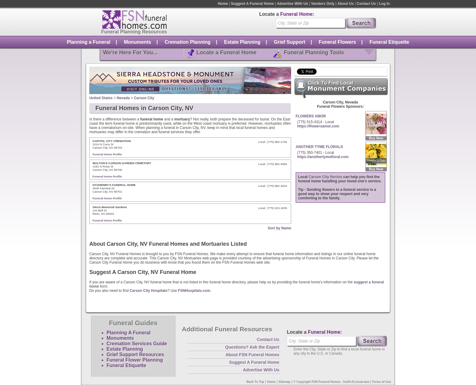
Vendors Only (323, 4)
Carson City (144, 98)
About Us (346, 4)
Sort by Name (279, 228)
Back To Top (255, 381)
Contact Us (366, 4)
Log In (384, 4)
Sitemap (285, 381)
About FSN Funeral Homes (252, 354)
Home (223, 4)
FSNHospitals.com (194, 291)
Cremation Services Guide (137, 343)
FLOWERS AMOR (311, 116)
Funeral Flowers (337, 42)
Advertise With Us (292, 4)
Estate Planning (242, 42)
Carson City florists (325, 177)
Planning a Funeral (88, 42)
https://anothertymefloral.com (322, 157)
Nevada (123, 98)
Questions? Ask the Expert (252, 347)
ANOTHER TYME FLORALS (319, 147)
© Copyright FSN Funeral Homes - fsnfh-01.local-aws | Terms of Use (342, 381)
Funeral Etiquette (389, 42)
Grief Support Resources (135, 354)
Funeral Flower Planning (135, 360)
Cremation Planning (187, 42)
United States (101, 98)
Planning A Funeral (129, 332)
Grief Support (289, 42)
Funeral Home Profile (107, 154)
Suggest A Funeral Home (252, 4)
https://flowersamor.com (318, 126)
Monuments (137, 42)
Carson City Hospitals (149, 291)
